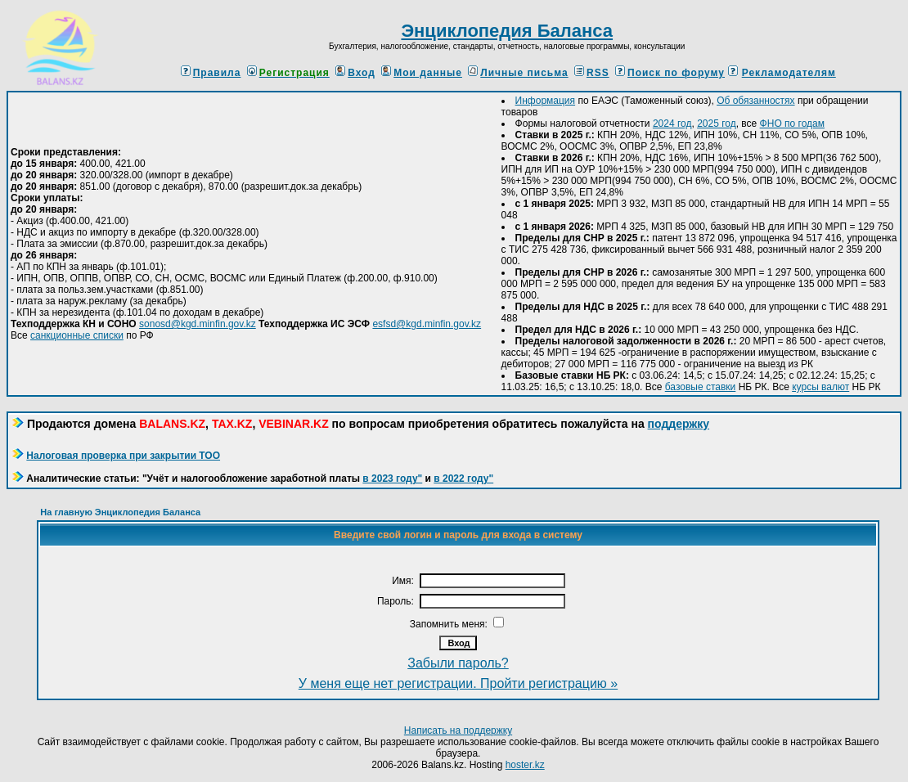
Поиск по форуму (670, 73)
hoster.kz (525, 765)
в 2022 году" (463, 478)
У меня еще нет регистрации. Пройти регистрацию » (458, 683)
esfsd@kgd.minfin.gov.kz (426, 324)
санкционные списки (77, 335)
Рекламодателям (789, 73)
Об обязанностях (755, 100)
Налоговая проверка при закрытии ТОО (123, 455)
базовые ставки (700, 387)
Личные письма (518, 73)
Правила (211, 73)
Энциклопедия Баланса (507, 30)
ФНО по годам (792, 123)
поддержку (678, 423)
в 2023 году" (392, 478)
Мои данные (421, 73)
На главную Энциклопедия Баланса (120, 512)
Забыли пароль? (458, 663)
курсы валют (820, 387)
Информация (545, 100)
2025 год (716, 123)
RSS (591, 73)
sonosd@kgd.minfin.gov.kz (197, 324)
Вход (355, 73)
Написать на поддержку (458, 730)
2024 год (672, 123)
